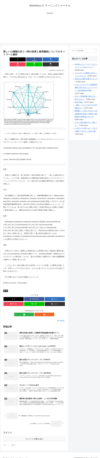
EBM (6, 285)
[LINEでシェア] (50, 59)
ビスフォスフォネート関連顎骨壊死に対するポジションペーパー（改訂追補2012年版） (86, 87)
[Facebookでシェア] (18, 59)
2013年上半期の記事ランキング (86, 79)
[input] (84, 51)
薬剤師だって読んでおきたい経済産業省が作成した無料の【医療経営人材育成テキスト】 (86, 114)
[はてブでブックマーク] (29, 59)
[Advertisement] (50, 30)
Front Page (79, 102)
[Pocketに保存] (39, 59)
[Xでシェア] (8, 59)
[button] (60, 59)
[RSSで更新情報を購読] (36, 309)
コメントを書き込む (34, 436)
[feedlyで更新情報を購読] (32, 309)
